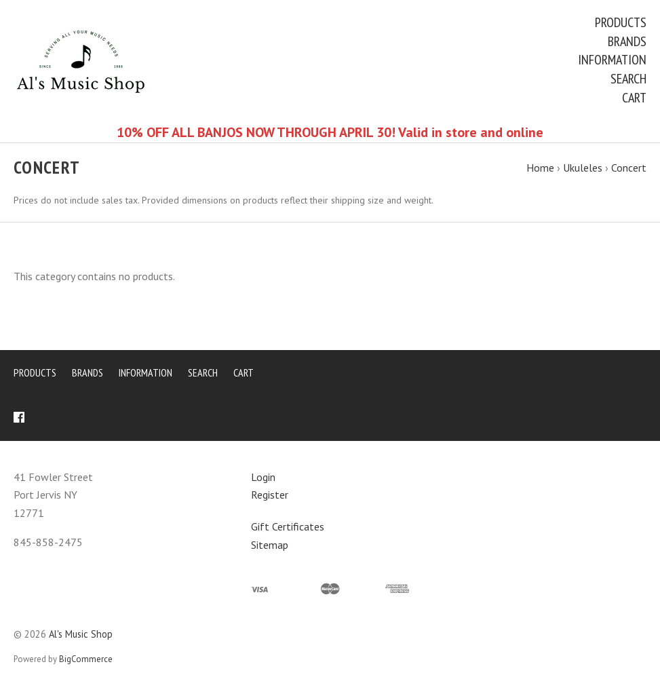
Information (612, 60)
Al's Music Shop (81, 634)
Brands (627, 41)
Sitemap (269, 545)
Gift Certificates (287, 526)
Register (269, 494)
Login (263, 477)
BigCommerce (86, 659)
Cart (634, 98)
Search (628, 79)
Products (620, 22)
